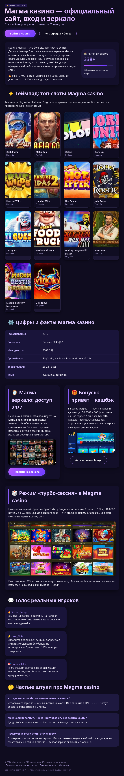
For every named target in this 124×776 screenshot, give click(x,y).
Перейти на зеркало (27, 472)
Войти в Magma (20, 33)
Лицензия (64, 765)
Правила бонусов (48, 765)
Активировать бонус (88, 460)
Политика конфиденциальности (21, 765)
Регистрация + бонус (58, 33)
